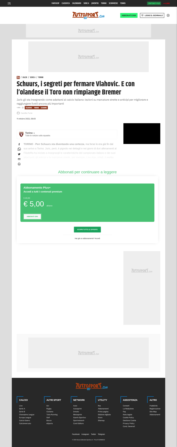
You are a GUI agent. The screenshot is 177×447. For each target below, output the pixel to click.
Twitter (93, 434)
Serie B (22, 412)
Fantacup (55, 3)
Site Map (153, 412)
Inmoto (76, 412)
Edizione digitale (104, 414)
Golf (48, 417)
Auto (75, 406)
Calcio (24, 77)
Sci (47, 406)
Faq (124, 412)
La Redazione (128, 409)
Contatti (126, 406)
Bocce (49, 420)
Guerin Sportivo (79, 417)
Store (100, 417)
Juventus (95, 3)
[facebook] (19, 144)
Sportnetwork (78, 420)
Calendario (76, 3)
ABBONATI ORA (129, 15)
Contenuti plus (154, 3)
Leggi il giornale (154, 15)
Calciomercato (25, 423)
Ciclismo (49, 412)
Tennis (122, 3)
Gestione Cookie (129, 420)
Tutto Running (52, 414)
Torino (103, 3)
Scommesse (113, 3)
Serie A (86, 3)
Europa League (25, 417)
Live (167, 3)
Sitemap (101, 420)
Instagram (85, 434)
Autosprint (77, 409)
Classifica (66, 3)
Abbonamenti (103, 409)
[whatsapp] (19, 149)
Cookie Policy (128, 417)
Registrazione (155, 409)
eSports (49, 423)
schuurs (44, 107)
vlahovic (29, 107)
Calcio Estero (24, 420)
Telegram (101, 434)
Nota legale (127, 414)
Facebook (76, 434)
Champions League (26, 414)
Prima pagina (103, 412)
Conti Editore (78, 423)
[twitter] (19, 154)
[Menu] (9, 3)
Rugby (49, 409)
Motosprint (77, 414)
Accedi (97, 238)
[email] (19, 159)
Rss (99, 406)
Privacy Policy (128, 423)
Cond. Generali (129, 426)
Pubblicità (153, 406)
